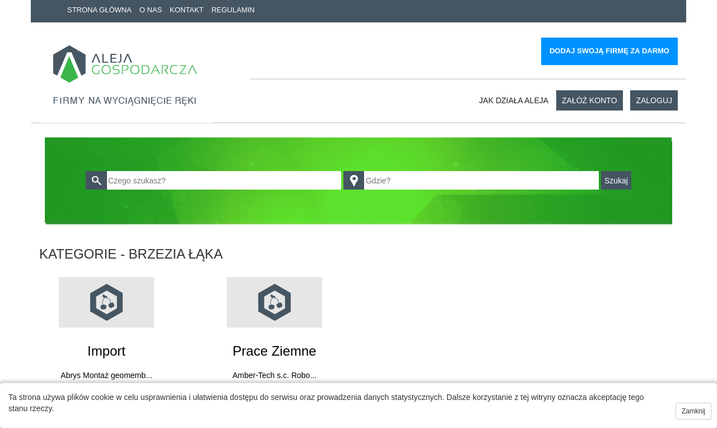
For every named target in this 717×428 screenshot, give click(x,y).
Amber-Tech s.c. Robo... (274, 375)
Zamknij (693, 411)
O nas (150, 10)
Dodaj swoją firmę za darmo (609, 51)
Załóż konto (589, 100)
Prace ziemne (274, 350)
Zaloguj (654, 100)
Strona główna (99, 10)
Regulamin (232, 10)
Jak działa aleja (513, 100)
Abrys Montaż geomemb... (106, 375)
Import (106, 350)
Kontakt (186, 10)
